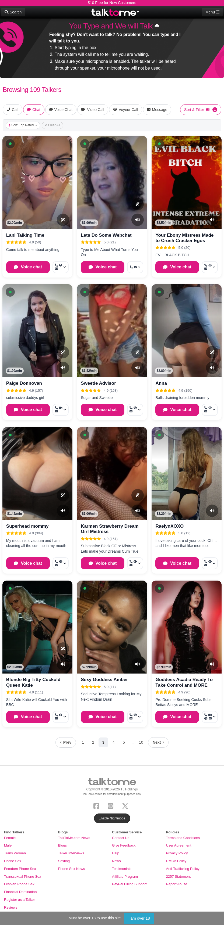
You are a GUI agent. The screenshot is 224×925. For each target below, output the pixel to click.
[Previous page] (65, 742)
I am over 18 (139, 918)
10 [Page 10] (141, 742)
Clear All (52, 125)
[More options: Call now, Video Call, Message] (60, 410)
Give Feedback (123, 845)
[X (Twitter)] (126, 805)
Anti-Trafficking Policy (183, 869)
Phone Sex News (71, 869)
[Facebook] (97, 805)
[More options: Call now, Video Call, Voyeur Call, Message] (210, 717)
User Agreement (178, 845)
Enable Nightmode (112, 818)
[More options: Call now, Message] (135, 267)
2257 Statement (178, 876)
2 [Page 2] (93, 742)
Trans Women (15, 853)
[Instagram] (111, 805)
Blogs (62, 845)
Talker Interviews (71, 853)
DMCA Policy (176, 861)
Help (115, 853)
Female (10, 838)
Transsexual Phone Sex (22, 876)
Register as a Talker (19, 900)
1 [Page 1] (83, 742)
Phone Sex (12, 861)
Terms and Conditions (183, 838)
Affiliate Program (125, 876)
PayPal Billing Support (129, 884)
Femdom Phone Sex (20, 869)
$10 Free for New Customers (112, 3)
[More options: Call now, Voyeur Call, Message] (60, 267)
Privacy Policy (177, 853)
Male (8, 845)
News (116, 861)
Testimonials (121, 869)
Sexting (64, 861)
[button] (10, 143)
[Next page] (158, 742)
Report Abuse (176, 884)
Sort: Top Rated (23, 125)
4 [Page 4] (114, 742)
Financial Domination (20, 892)
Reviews (10, 907)
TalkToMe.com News (74, 838)
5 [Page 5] (124, 742)
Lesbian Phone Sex (19, 884)
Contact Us (120, 838)
